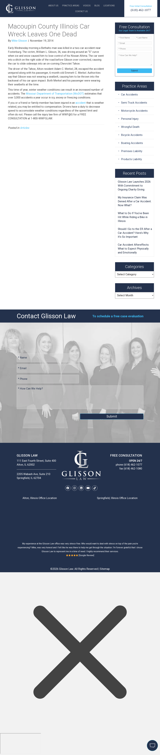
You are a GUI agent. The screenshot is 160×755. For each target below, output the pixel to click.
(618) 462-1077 (141, 10)
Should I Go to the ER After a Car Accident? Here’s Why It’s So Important (135, 232)
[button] (67, 488)
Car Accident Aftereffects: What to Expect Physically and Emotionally (133, 248)
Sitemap (105, 568)
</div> (20, 743)
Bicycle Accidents (131, 135)
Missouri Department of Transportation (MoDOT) (55, 93)
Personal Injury (129, 118)
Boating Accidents (132, 143)
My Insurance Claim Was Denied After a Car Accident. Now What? (134, 201)
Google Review (86, 555)
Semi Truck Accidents (134, 102)
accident (80, 102)
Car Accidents (129, 94)
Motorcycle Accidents (134, 110)
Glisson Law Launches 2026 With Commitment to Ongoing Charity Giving (134, 185)
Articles (24, 127)
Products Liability (131, 159)
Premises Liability (131, 151)
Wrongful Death (130, 126)
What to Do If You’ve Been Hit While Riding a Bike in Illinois (133, 217)
